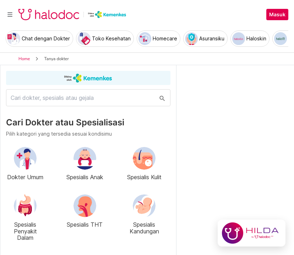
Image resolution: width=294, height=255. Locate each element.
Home (24, 59)
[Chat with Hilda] (251, 233)
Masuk (277, 14)
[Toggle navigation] (10, 14)
